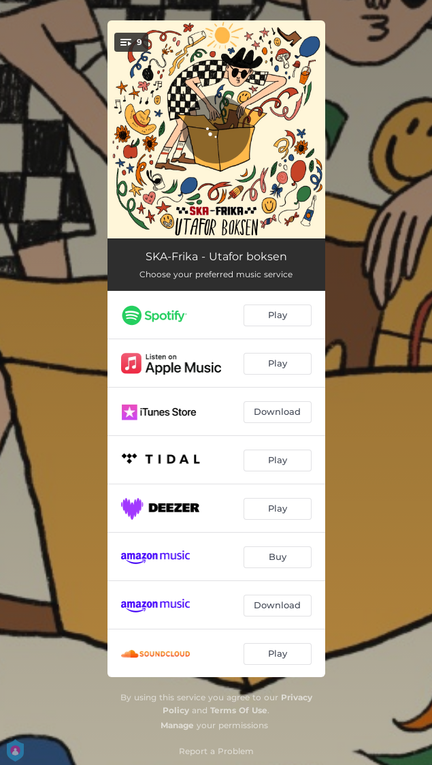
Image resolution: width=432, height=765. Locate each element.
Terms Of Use (238, 710)
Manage (177, 725)
